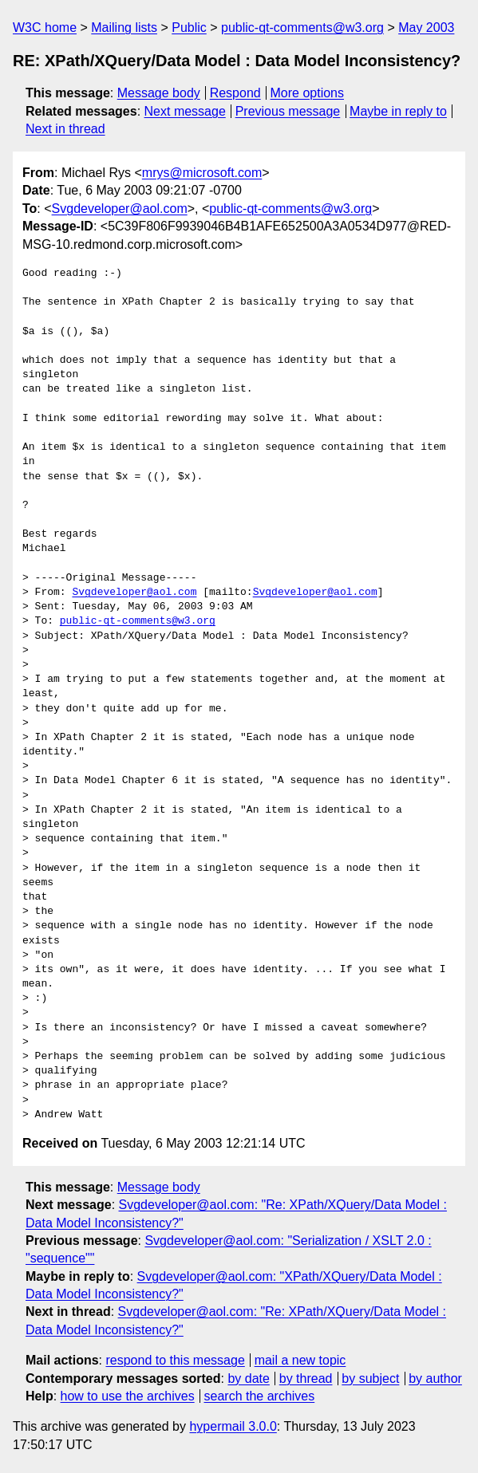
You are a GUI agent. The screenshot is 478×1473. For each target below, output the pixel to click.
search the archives (259, 1396)
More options (308, 93)
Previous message (288, 111)
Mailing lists (124, 27)
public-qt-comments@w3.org (302, 27)
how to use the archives (128, 1396)
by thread (306, 1378)
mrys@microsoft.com (202, 172)
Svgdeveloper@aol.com (120, 208)
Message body (158, 93)
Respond (235, 93)
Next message (185, 111)
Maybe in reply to (398, 111)
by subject (370, 1378)
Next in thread (65, 129)
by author (435, 1378)
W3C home (45, 27)
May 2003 (426, 27)
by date (248, 1378)
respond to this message (174, 1360)
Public (189, 27)
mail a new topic (300, 1360)
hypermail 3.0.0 (232, 1426)
